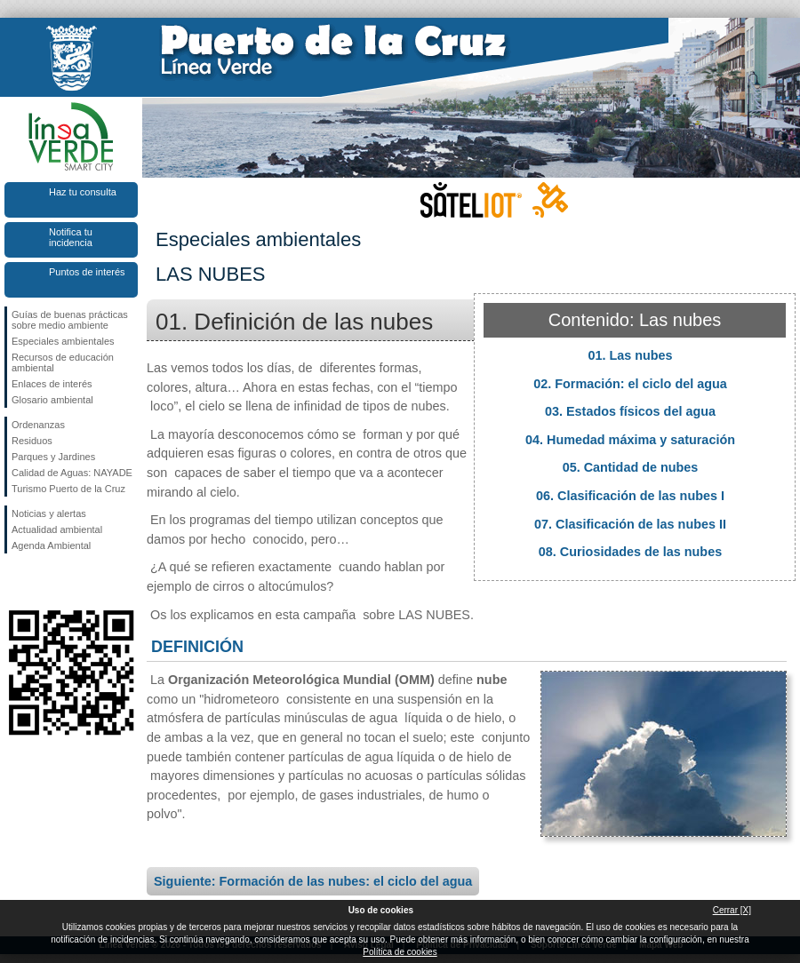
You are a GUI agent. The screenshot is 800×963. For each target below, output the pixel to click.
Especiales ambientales (63, 341)
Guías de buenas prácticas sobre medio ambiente (70, 319)
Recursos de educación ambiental (63, 362)
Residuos (32, 440)
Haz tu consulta (82, 192)
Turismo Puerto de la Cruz (68, 488)
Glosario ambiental (52, 399)
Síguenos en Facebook (15, 582)
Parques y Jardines (53, 456)
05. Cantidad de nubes (631, 467)
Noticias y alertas (49, 513)
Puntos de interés (87, 272)
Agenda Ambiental (51, 545)
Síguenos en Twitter (44, 582)
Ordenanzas (38, 424)
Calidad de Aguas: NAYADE (72, 472)
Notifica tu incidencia (70, 237)
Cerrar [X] (732, 910)
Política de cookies (399, 952)
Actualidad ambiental (57, 529)
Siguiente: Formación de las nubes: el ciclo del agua (313, 881)
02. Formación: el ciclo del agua (630, 384)
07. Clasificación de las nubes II (630, 524)
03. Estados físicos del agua (630, 411)
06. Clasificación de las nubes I (630, 496)
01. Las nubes (630, 355)
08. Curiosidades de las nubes (630, 552)
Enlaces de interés (52, 383)
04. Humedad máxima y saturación (630, 440)
